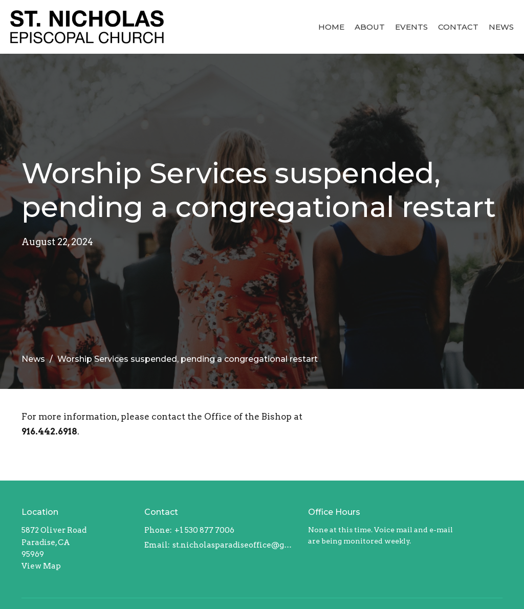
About (370, 27)
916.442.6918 (49, 431)
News (501, 27)
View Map (41, 566)
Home (331, 27)
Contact (458, 27)
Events (411, 27)
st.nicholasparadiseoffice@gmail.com (235, 545)
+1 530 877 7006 (204, 530)
